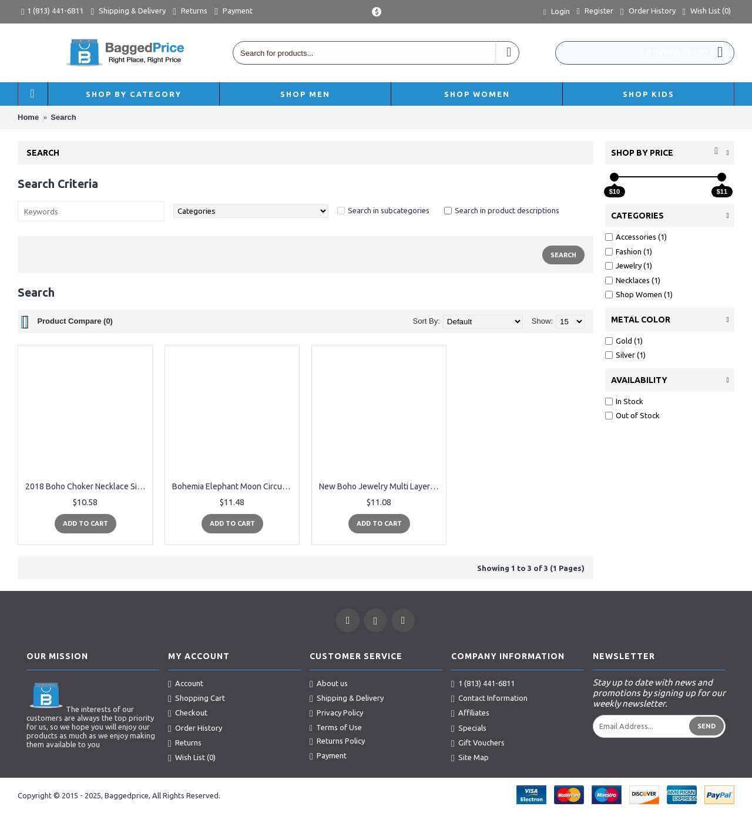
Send (706, 726)
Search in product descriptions (507, 210)
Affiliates (470, 713)
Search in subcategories (388, 210)
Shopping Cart (196, 698)
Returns (185, 743)
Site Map (470, 757)
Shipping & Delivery (347, 698)
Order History (195, 728)
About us (329, 683)
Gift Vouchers (478, 743)
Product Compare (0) (75, 321)
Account (185, 683)
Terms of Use (336, 728)
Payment (328, 756)
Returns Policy (337, 741)
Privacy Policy (336, 713)
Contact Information (489, 698)
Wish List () (192, 757)
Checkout (187, 713)
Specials (468, 728)
